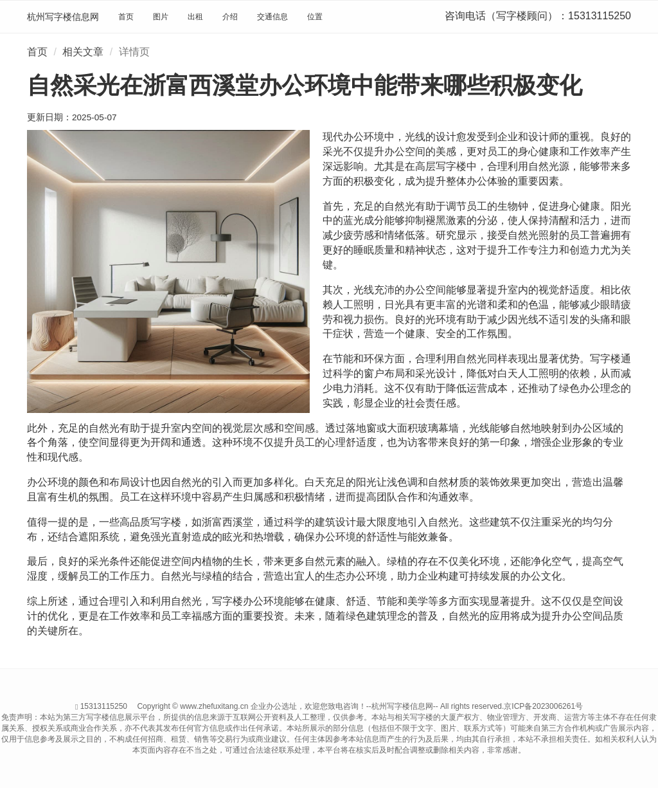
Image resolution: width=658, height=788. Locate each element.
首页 (126, 16)
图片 (160, 16)
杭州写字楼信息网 (63, 17)
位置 (315, 16)
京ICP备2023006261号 (543, 706)
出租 (195, 16)
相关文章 (82, 51)
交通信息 (272, 16)
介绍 (230, 16)
